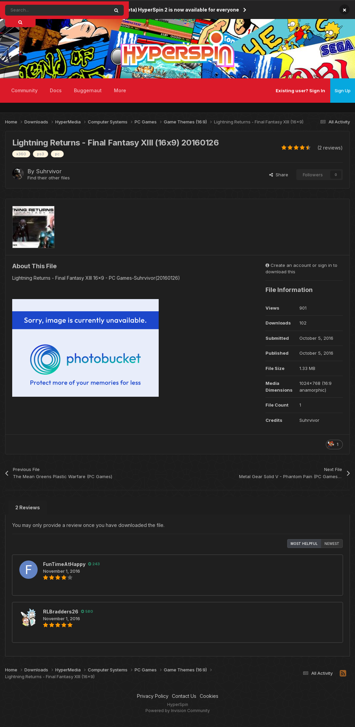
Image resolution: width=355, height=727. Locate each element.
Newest (331, 544)
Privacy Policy (153, 696)
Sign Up (343, 90)
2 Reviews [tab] (27, 507)
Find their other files (48, 177)
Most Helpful (304, 544)
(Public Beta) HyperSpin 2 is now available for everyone (172, 10)
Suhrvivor (49, 171)
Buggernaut (88, 90)
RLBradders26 (60, 611)
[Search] (42, 10)
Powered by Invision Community (177, 710)
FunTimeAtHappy (64, 564)
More (120, 90)
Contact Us (184, 696)
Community (24, 90)
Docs (56, 90)
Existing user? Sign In (300, 90)
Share (278, 174)
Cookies (209, 696)
